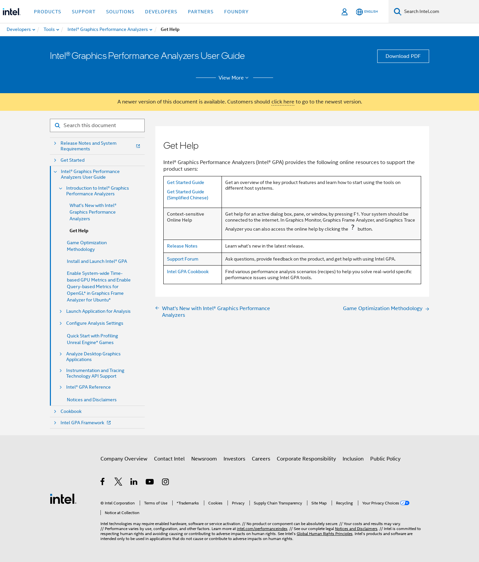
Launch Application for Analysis (98, 311)
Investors (234, 459)
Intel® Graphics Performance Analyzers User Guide (90, 174)
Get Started (72, 160)
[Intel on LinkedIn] (134, 483)
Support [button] (83, 12)
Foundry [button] (236, 12)
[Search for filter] (97, 125)
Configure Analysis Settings (94, 323)
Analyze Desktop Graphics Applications (93, 356)
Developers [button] (161, 12)
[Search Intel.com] (440, 11)
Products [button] (47, 12)
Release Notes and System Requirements (101, 146)
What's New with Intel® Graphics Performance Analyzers (93, 212)
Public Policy (385, 459)
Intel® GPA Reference (88, 387)
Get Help (79, 231)
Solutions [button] (120, 12)
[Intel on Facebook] (103, 483)
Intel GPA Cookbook (188, 272)
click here (282, 101)
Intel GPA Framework (86, 423)
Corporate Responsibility (306, 459)
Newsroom (204, 459)
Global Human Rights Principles (325, 533)
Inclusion (353, 459)
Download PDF (403, 56)
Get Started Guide (185, 182)
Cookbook (71, 411)
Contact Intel (169, 459)
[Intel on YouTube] (150, 483)
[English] (367, 11)
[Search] (397, 11)
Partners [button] (201, 12)
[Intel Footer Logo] (63, 498)
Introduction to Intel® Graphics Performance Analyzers (97, 191)
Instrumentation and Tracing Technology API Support (95, 373)
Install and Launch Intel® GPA (97, 261)
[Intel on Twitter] (118, 483)
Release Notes (182, 246)
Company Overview (123, 459)
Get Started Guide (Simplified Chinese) (187, 195)
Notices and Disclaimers (92, 400)
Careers (261, 459)
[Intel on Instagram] (166, 483)
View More (235, 78)
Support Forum (182, 259)
